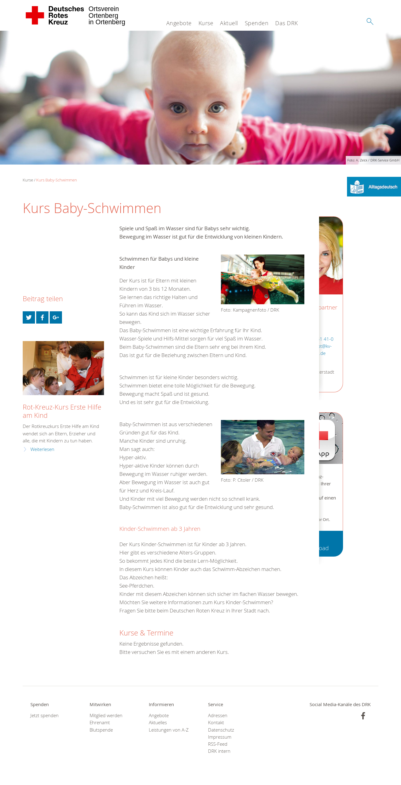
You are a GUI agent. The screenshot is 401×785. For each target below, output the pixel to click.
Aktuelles (158, 722)
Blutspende (101, 730)
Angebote (179, 23)
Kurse (206, 23)
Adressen (217, 715)
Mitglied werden (106, 715)
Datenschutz (221, 730)
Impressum (219, 737)
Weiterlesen (42, 449)
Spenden (257, 23)
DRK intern (219, 751)
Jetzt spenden (44, 715)
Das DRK (286, 23)
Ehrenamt (100, 722)
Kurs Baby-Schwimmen (56, 180)
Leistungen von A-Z (169, 730)
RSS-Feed (217, 744)
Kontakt (216, 722)
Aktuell (229, 23)
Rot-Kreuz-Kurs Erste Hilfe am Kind (62, 411)
